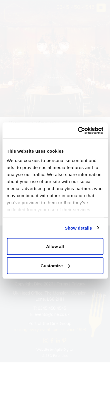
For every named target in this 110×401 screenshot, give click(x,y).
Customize (55, 265)
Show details (78, 227)
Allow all (55, 246)
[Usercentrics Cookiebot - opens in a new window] (78, 130)
